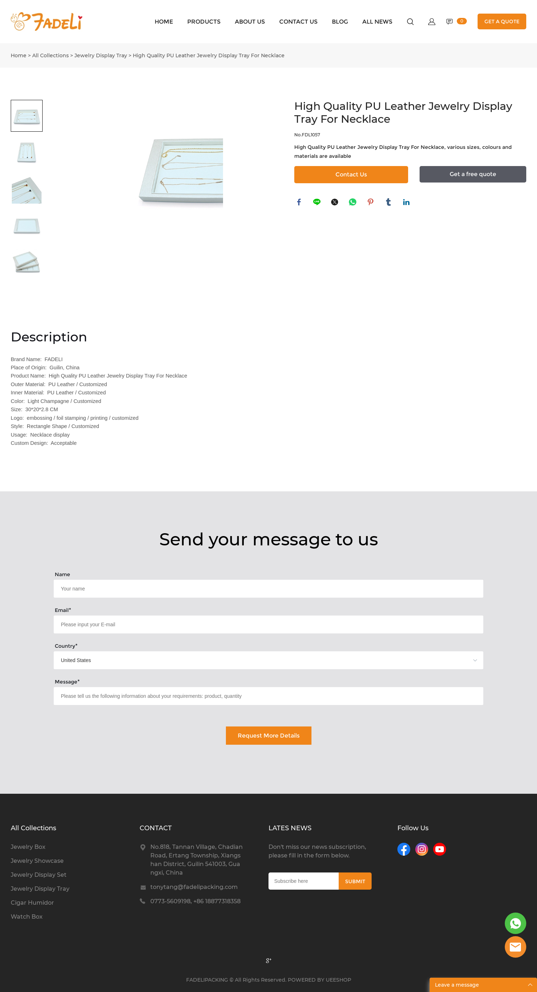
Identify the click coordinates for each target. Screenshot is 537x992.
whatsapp (353, 203)
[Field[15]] (268, 589)
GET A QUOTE (501, 21)
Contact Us (351, 174)
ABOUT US (250, 21)
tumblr (389, 203)
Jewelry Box (28, 846)
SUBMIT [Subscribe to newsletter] (355, 881)
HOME (164, 21)
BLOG (340, 21)
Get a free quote (473, 174)
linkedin (407, 203)
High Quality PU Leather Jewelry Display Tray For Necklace (209, 55)
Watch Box (27, 916)
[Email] (303, 881)
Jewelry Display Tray (100, 55)
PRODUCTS (204, 21)
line (317, 203)
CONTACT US (298, 21)
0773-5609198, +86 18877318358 (195, 901)
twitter (335, 203)
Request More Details (269, 735)
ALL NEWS (377, 21)
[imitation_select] (258, 660)
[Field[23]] (268, 696)
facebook (299, 203)
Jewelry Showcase (37, 860)
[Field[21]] (268, 624)
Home (18, 55)
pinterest (371, 203)
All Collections (50, 55)
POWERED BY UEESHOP (319, 980)
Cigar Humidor (32, 902)
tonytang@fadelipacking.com (194, 887)
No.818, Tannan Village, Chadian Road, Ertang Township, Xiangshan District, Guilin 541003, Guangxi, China (196, 859)
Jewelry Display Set (39, 874)
